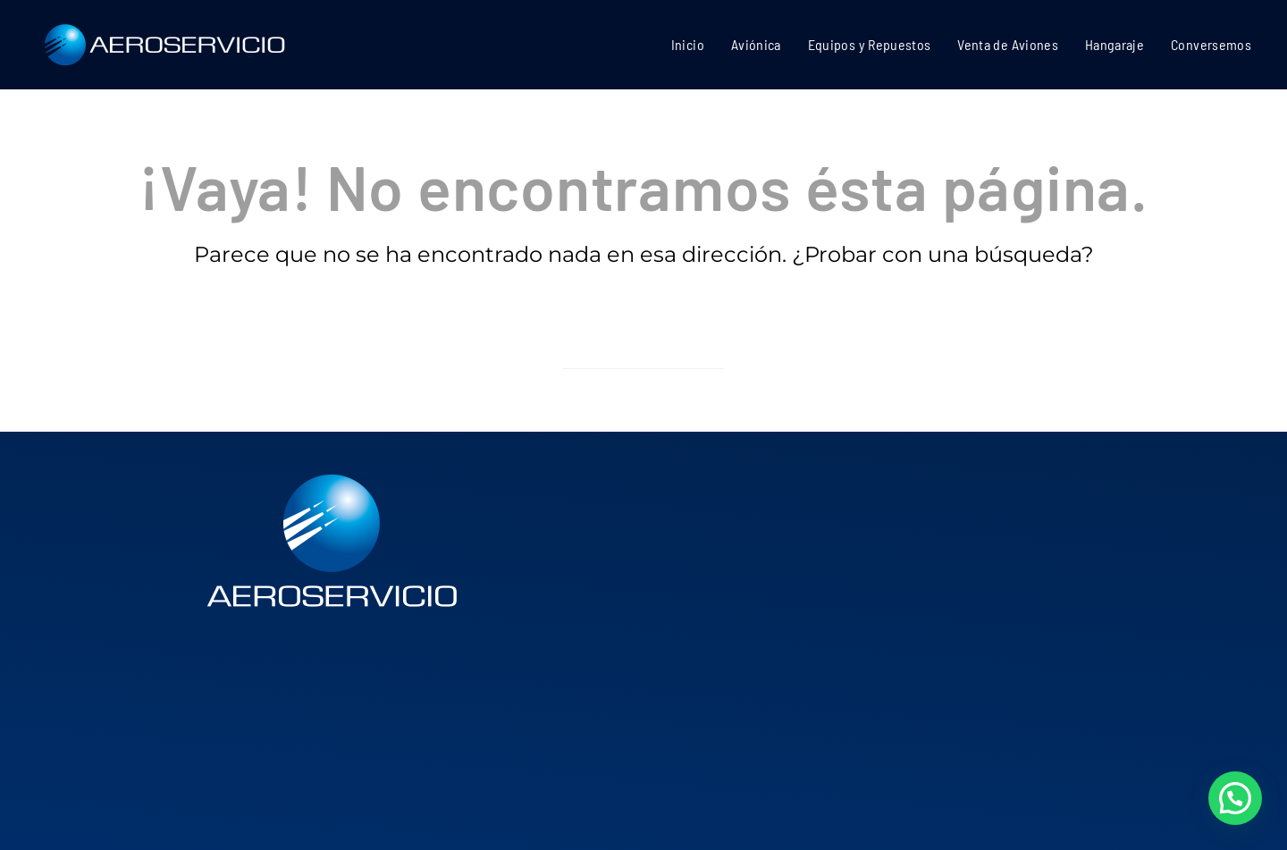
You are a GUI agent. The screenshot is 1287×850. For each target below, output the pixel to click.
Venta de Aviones (1007, 44)
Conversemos (1211, 44)
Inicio (687, 44)
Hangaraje (1114, 44)
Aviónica (756, 44)
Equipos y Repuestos (869, 44)
